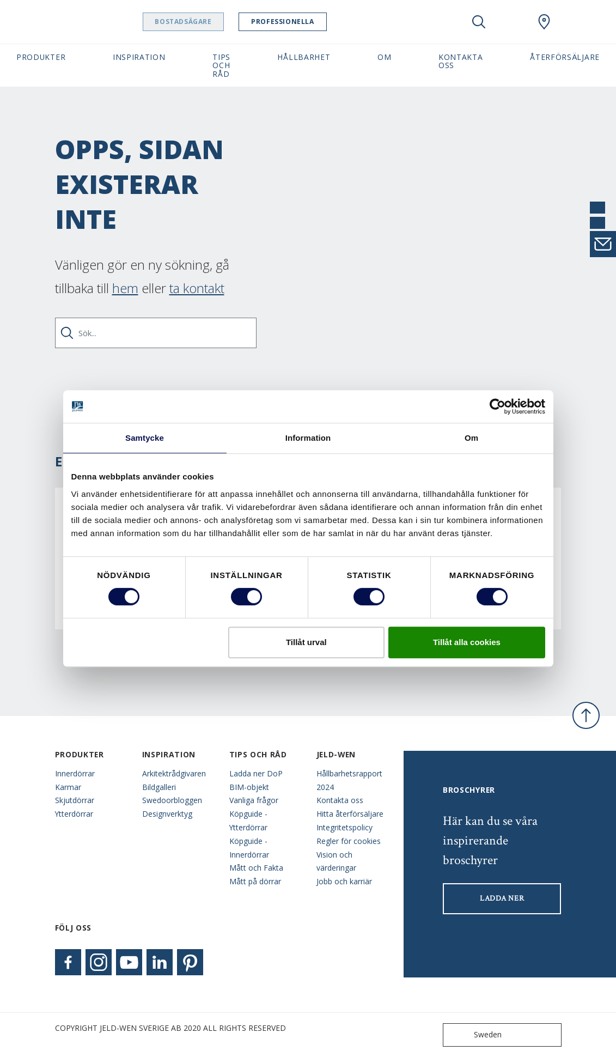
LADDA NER (502, 898)
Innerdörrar (75, 773)
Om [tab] (471, 437)
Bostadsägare (204, 21)
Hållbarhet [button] (303, 57)
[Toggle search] (478, 22)
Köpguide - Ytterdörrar (248, 821)
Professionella (303, 21)
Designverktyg (167, 814)
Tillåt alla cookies (467, 642)
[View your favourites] (511, 22)
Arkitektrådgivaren (174, 773)
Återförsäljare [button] (565, 57)
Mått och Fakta (256, 867)
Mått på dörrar (255, 881)
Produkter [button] (40, 57)
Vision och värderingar (336, 861)
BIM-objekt (249, 787)
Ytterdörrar (74, 814)
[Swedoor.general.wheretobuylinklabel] (544, 22)
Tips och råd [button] (221, 65)
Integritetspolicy (344, 827)
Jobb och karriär (344, 881)
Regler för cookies (348, 841)
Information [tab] (308, 437)
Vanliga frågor (253, 800)
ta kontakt (196, 288)
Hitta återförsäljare (349, 814)
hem (125, 288)
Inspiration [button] (139, 57)
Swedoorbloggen (172, 800)
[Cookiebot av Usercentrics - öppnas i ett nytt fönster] (497, 406)
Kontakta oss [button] (460, 61)
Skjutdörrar (74, 800)
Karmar (68, 787)
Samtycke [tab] (144, 437)
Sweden (475, 1035)
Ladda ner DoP (256, 773)
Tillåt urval (306, 642)
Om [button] (384, 57)
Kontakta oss (339, 800)
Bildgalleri (159, 787)
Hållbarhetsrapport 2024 (349, 780)
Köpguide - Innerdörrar (249, 848)
